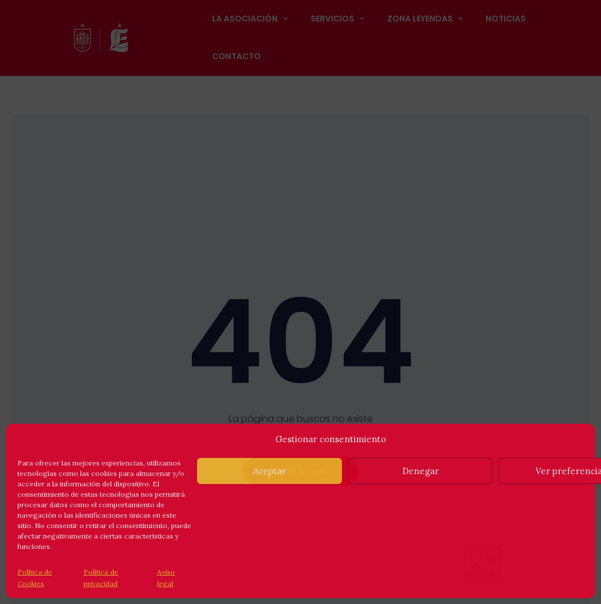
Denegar (420, 470)
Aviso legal (166, 577)
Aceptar (269, 470)
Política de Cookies (34, 577)
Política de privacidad (100, 577)
